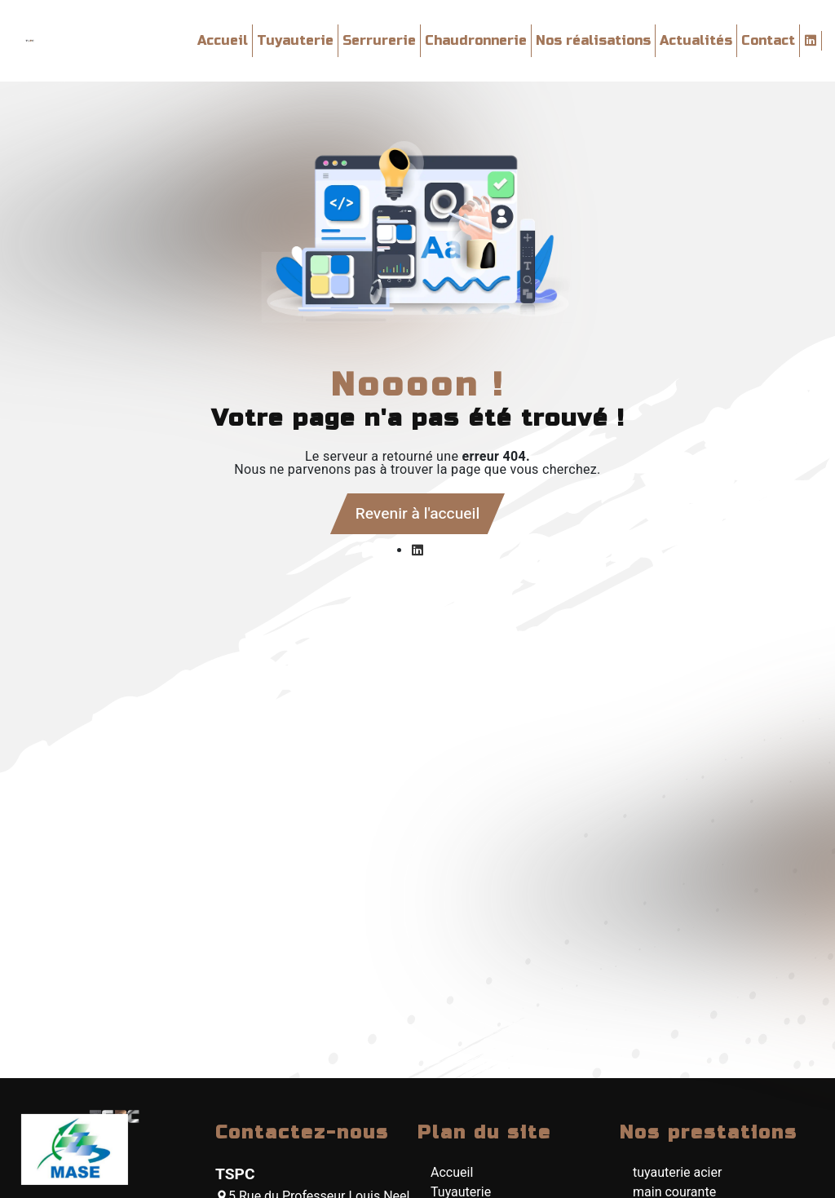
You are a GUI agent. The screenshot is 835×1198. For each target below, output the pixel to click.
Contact (768, 40)
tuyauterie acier (677, 1172)
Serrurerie (379, 40)
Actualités (696, 40)
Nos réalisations (593, 40)
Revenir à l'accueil (417, 513)
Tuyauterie (295, 40)
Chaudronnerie (476, 40)
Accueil (222, 40)
